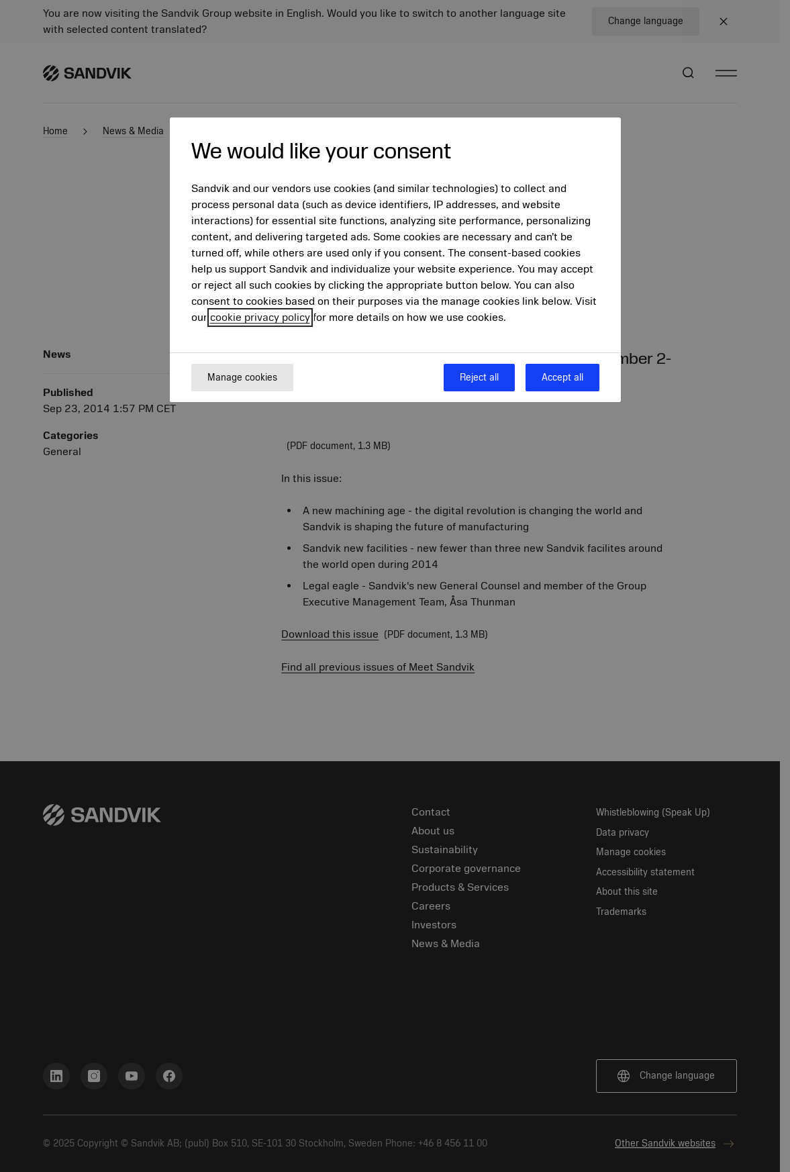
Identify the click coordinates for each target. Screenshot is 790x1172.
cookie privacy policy (260, 317)
